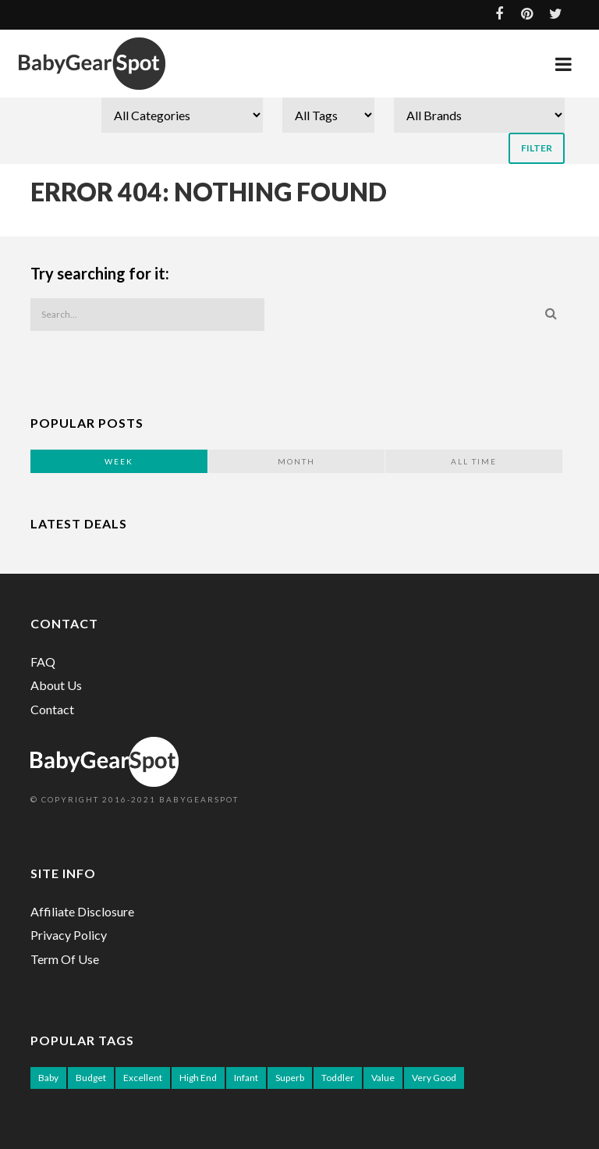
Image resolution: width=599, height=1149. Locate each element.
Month (296, 461)
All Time (474, 461)
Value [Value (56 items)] (383, 1077)
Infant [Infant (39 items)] (246, 1077)
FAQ (42, 661)
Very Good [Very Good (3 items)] (434, 1077)
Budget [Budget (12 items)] (91, 1077)
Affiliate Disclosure (82, 911)
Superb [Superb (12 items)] (289, 1077)
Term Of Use (64, 959)
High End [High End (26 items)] (198, 1077)
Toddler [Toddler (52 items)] (337, 1077)
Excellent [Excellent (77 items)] (142, 1077)
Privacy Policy (68, 934)
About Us (56, 685)
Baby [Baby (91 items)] (48, 1077)
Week (119, 461)
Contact (52, 709)
